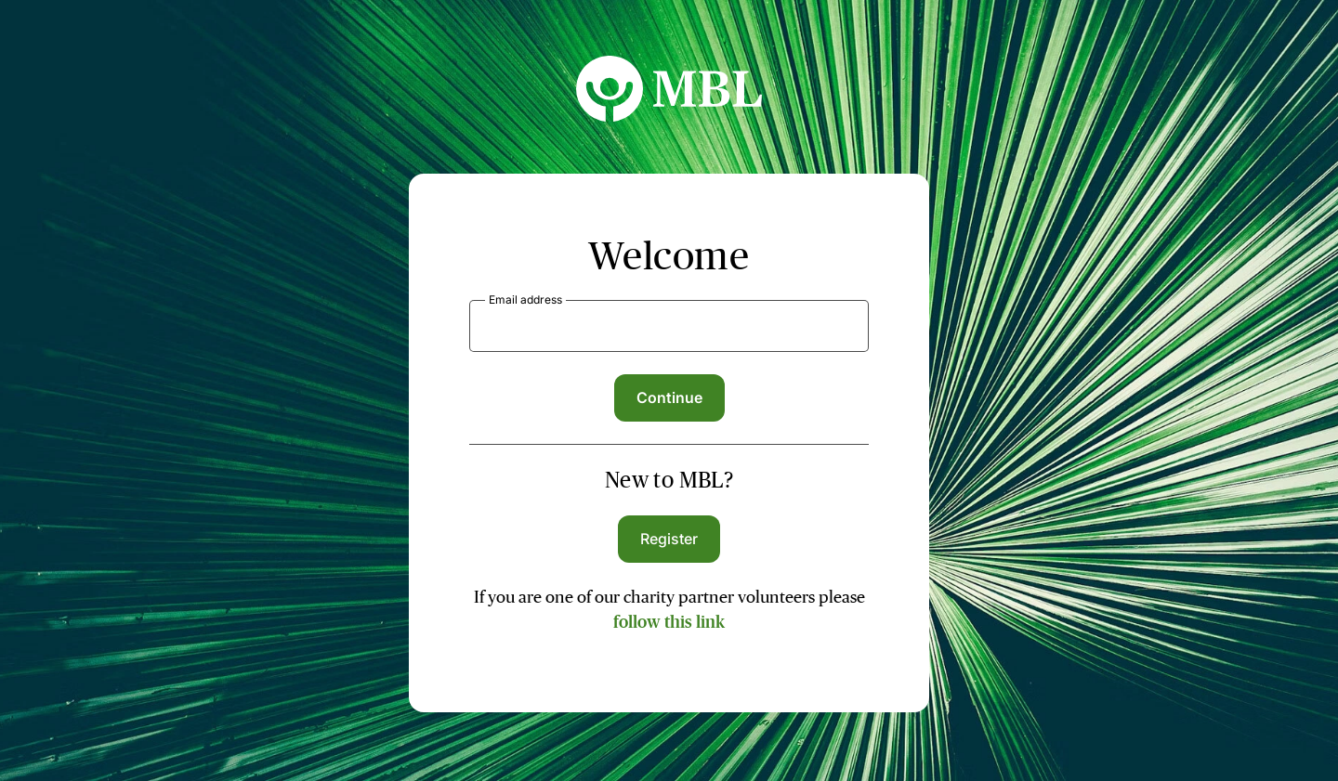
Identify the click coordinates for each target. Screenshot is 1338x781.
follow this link (669, 622)
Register (669, 538)
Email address (525, 299)
